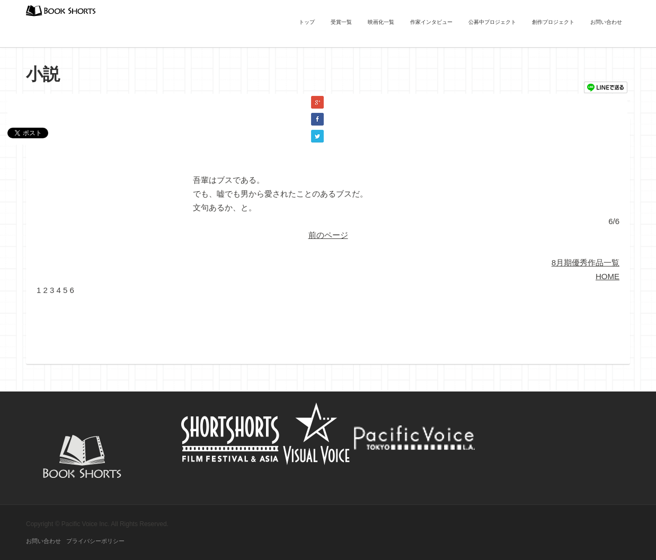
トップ (307, 22)
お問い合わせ (606, 22)
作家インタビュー (431, 22)
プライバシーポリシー (95, 541)
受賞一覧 (341, 22)
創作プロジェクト (553, 22)
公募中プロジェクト (492, 22)
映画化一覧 (381, 22)
